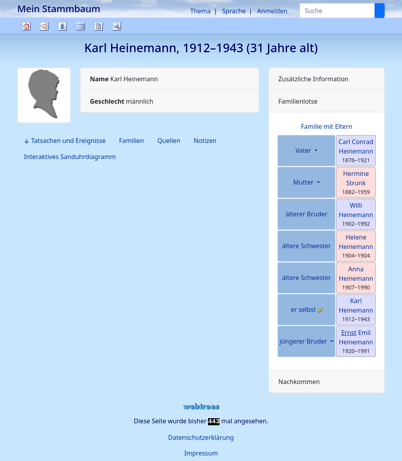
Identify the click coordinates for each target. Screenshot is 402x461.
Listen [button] (62, 26)
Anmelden (272, 11)
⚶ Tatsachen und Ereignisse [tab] (65, 140)
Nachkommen (299, 381)
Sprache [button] (234, 11)
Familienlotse (298, 101)
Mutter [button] (304, 182)
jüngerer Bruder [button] (304, 341)
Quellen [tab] (169, 140)
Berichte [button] (98, 26)
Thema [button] (200, 11)
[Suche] (380, 10)
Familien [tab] (131, 140)
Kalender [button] (80, 26)
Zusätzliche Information (313, 79)
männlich (121, 101)
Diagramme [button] (44, 26)
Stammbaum (26, 33)
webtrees (201, 406)
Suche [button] (116, 26)
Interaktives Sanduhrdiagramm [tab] (70, 156)
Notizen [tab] (205, 140)
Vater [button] (304, 150)
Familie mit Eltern (326, 126)
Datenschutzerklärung (201, 437)
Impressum (201, 453)
